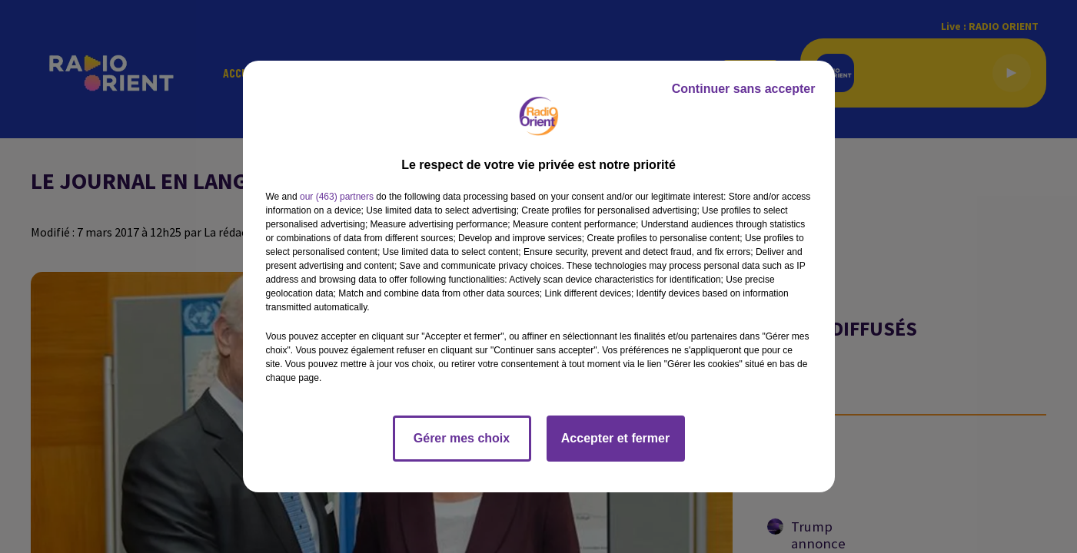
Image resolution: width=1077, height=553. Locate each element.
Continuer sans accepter (744, 88)
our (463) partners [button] (337, 196)
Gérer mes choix (462, 438)
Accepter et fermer (615, 438)
